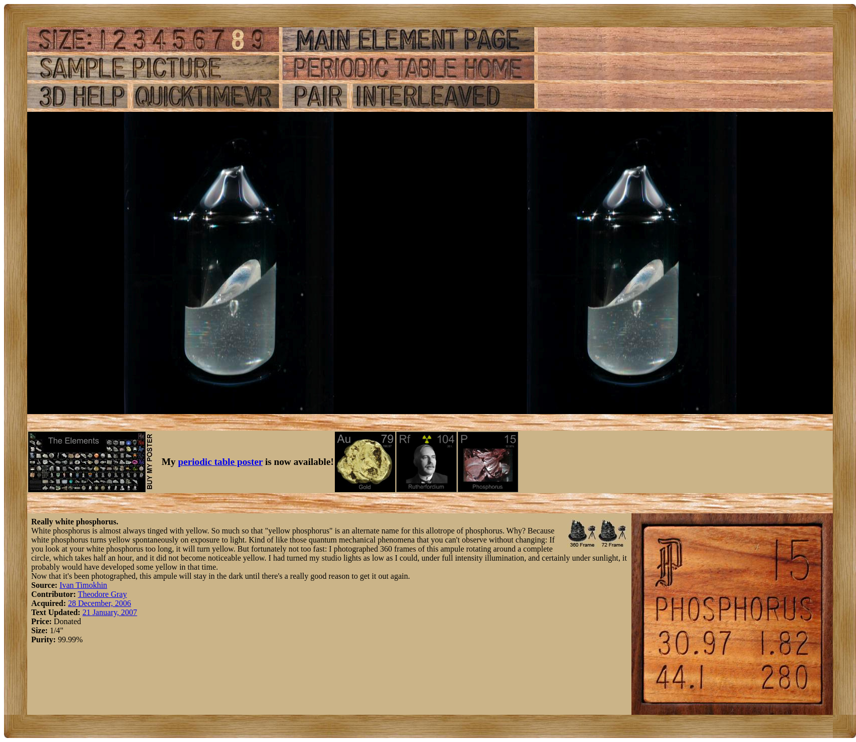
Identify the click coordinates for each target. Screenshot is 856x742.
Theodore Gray (102, 594)
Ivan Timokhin (83, 585)
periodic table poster (220, 461)
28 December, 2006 (99, 603)
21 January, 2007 (110, 612)
